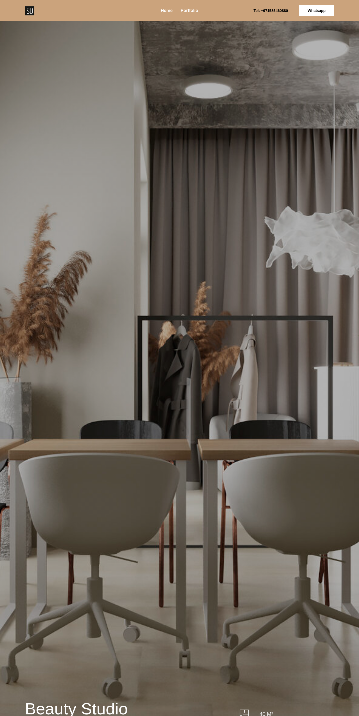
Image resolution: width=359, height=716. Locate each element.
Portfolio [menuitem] (189, 10)
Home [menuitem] (166, 10)
